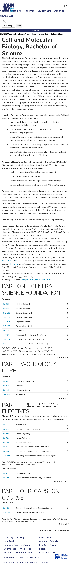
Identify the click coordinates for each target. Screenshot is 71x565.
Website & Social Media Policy (29, 555)
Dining (20, 535)
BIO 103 (6, 302)
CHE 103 (6, 310)
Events (42, 542)
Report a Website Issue (10, 555)
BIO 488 (6, 449)
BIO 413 (6, 444)
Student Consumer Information (13, 560)
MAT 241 (13, 261)
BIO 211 (6, 422)
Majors (28, 32)
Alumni (53, 542)
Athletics (59, 10)
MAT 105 (6, 258)
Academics (15, 10)
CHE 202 (6, 324)
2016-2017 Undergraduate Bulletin (12, 32)
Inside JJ (7, 550)
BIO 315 (6, 383)
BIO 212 (6, 471)
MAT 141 (19, 258)
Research (29, 10)
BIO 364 (6, 440)
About (3, 10)
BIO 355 (6, 431)
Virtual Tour (45, 535)
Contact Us (44, 560)
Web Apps (25, 546)
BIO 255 (6, 427)
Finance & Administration (16, 542)
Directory (8, 535)
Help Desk (8, 539)
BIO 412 (6, 388)
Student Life (44, 10)
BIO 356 (6, 475)
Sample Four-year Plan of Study (36, 277)
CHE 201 (6, 319)
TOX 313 (6, 453)
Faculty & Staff (47, 550)
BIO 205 (6, 379)
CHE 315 (6, 392)
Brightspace (9, 546)
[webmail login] (65, 6)
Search (19, 23)
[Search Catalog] (29, 19)
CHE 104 (6, 315)
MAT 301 (7, 332)
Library (42, 546)
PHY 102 (6, 341)
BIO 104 (6, 306)
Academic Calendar (49, 539)
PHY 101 (6, 337)
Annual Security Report (32, 560)
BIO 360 (6, 436)
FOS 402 (6, 510)
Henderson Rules (24, 550)
